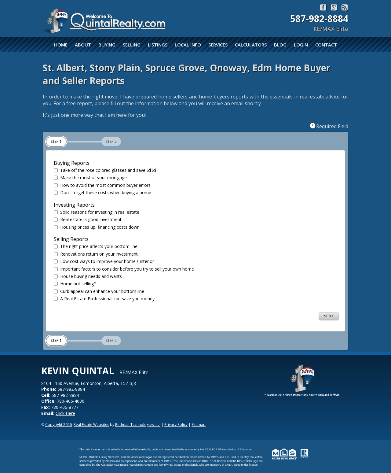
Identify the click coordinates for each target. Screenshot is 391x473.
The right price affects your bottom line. (96, 246)
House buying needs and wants (88, 276)
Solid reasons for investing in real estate (96, 212)
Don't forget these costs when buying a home (102, 192)
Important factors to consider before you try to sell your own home (124, 269)
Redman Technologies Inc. (137, 424)
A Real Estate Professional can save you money (104, 298)
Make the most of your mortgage (90, 177)
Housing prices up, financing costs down (97, 227)
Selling (132, 45)
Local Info (188, 45)
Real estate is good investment (88, 219)
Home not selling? (75, 283)
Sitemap (199, 424)
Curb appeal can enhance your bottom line (99, 291)
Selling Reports (71, 239)
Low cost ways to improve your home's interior (104, 261)
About (83, 45)
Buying (106, 45)
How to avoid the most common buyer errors (102, 185)
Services (218, 45)
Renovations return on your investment (96, 254)
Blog (280, 45)
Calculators (251, 45)
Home (61, 45)
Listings (157, 45)
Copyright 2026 (58, 424)
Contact (326, 45)
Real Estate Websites (91, 424)
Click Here (65, 413)
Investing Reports (74, 204)
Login (301, 45)
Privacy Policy (176, 424)
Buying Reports (72, 163)
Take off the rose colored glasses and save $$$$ (105, 170)
